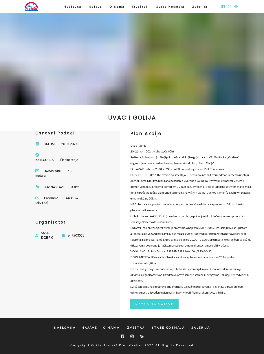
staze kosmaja (170, 6)
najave (95, 6)
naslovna (72, 6)
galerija (200, 6)
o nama (116, 6)
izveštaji (140, 6)
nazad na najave (154, 304)
